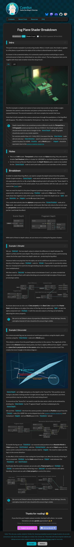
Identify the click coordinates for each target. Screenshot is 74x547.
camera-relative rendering (37, 144)
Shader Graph (30, 36)
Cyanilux (26, 7)
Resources (34, 19)
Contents (11, 19)
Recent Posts (22, 19)
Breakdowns (17, 36)
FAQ (43, 19)
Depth (29, 186)
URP (23, 36)
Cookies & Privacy (45, 539)
